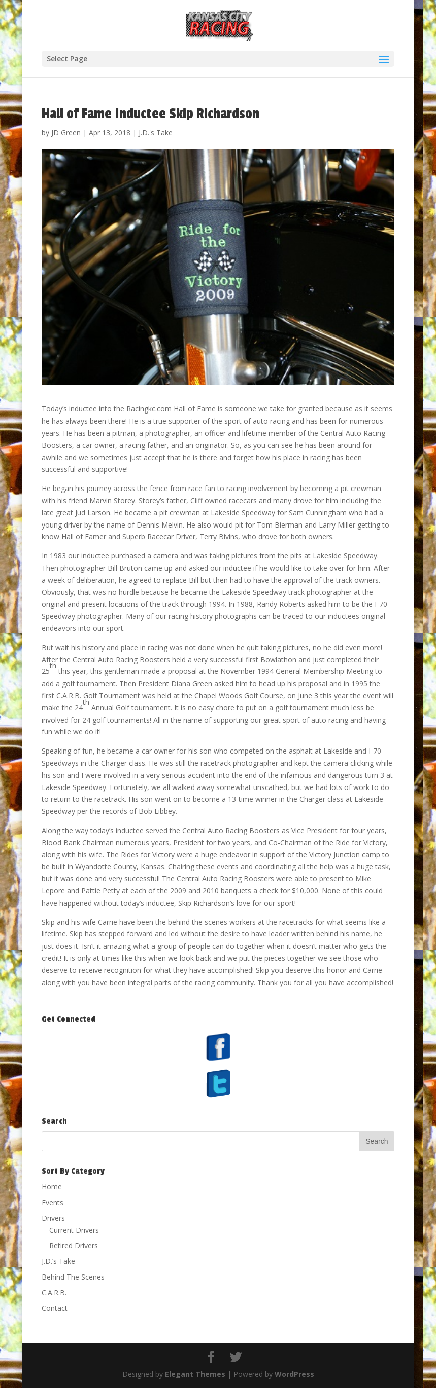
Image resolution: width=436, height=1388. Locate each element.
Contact (55, 1308)
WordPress (294, 1374)
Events (52, 1202)
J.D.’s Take (58, 1261)
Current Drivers (74, 1230)
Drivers (53, 1218)
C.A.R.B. (54, 1292)
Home (52, 1186)
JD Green (66, 132)
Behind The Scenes (73, 1277)
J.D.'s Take (156, 132)
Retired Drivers (73, 1245)
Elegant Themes (195, 1374)
